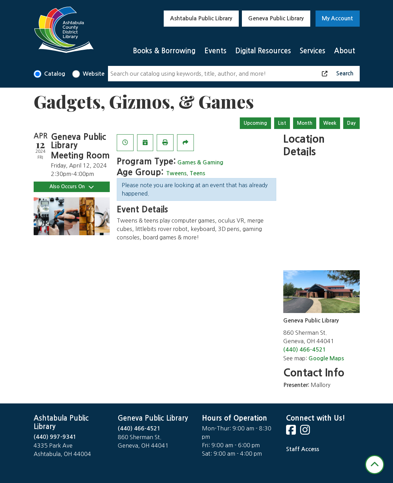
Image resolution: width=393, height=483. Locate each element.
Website (93, 73)
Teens (197, 173)
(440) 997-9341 (55, 437)
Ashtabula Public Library (201, 18)
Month (304, 123)
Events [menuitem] (215, 50)
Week (329, 123)
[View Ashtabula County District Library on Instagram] (305, 432)
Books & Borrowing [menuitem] (164, 50)
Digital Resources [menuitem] (263, 50)
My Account (337, 18)
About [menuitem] (344, 50)
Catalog (54, 73)
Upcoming (255, 123)
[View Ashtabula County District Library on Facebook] (291, 432)
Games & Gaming (200, 162)
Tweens (176, 173)
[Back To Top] (374, 464)
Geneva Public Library (276, 18)
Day (351, 123)
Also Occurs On (71, 186)
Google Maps (326, 358)
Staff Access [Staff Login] (302, 449)
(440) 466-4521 (304, 349)
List (282, 123)
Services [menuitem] (312, 50)
